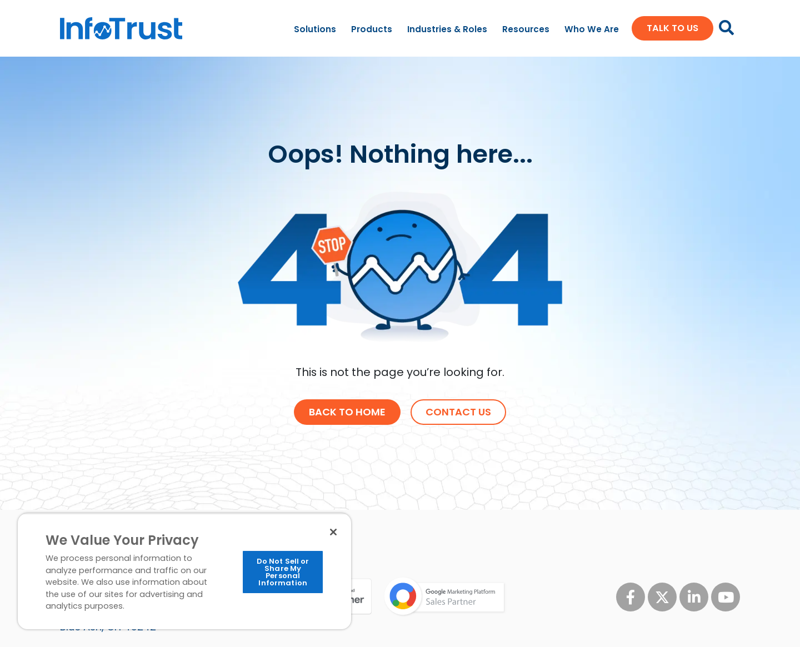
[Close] (333, 532)
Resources (525, 29)
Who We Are (591, 29)
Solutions (315, 29)
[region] (184, 571)
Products (371, 29)
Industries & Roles (447, 29)
